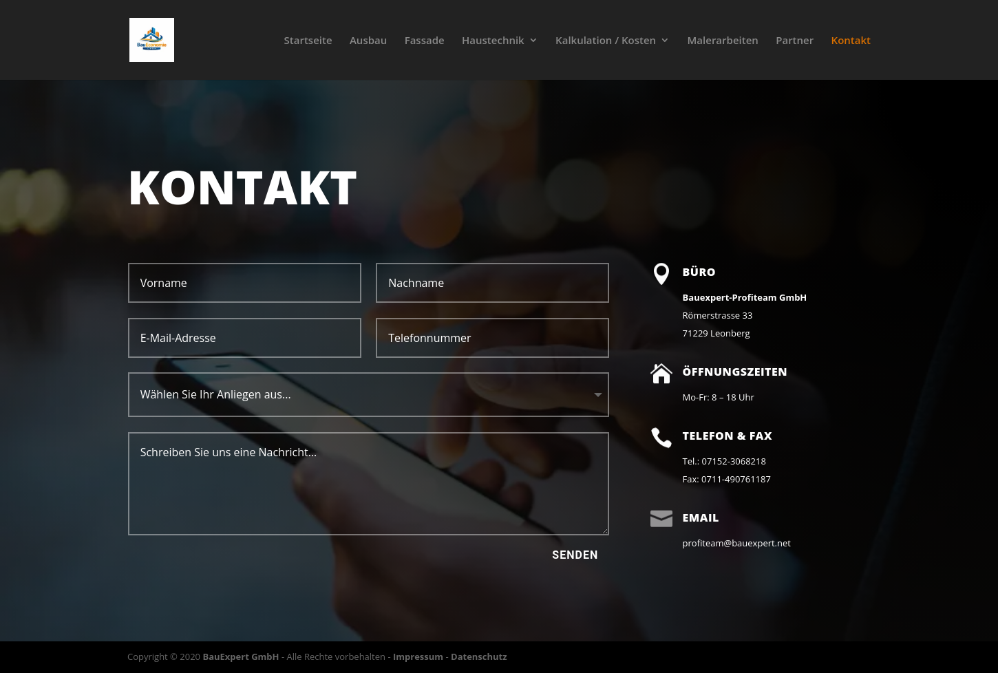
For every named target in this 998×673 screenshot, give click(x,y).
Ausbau (368, 41)
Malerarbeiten (723, 41)
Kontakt (851, 41)
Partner (795, 41)
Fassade (425, 41)
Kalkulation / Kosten (605, 41)
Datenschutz (479, 656)
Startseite (308, 41)
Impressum (418, 656)
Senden (575, 555)
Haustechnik (493, 41)
